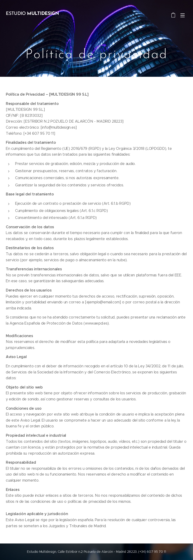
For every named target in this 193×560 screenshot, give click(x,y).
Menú (182, 15)
